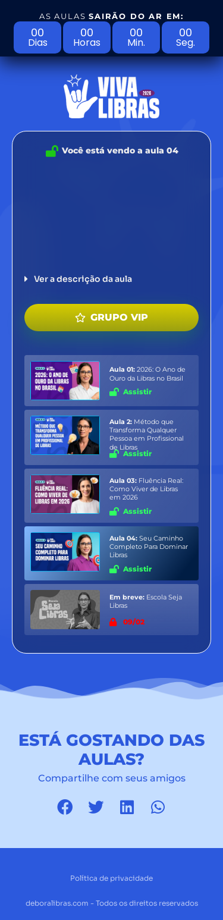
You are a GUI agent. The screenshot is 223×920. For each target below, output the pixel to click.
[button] (111, 279)
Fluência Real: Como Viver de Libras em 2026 (146, 489)
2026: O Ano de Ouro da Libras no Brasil (147, 373)
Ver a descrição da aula (83, 279)
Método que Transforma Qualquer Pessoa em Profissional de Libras (146, 434)
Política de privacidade (111, 878)
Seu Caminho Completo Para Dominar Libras (148, 547)
